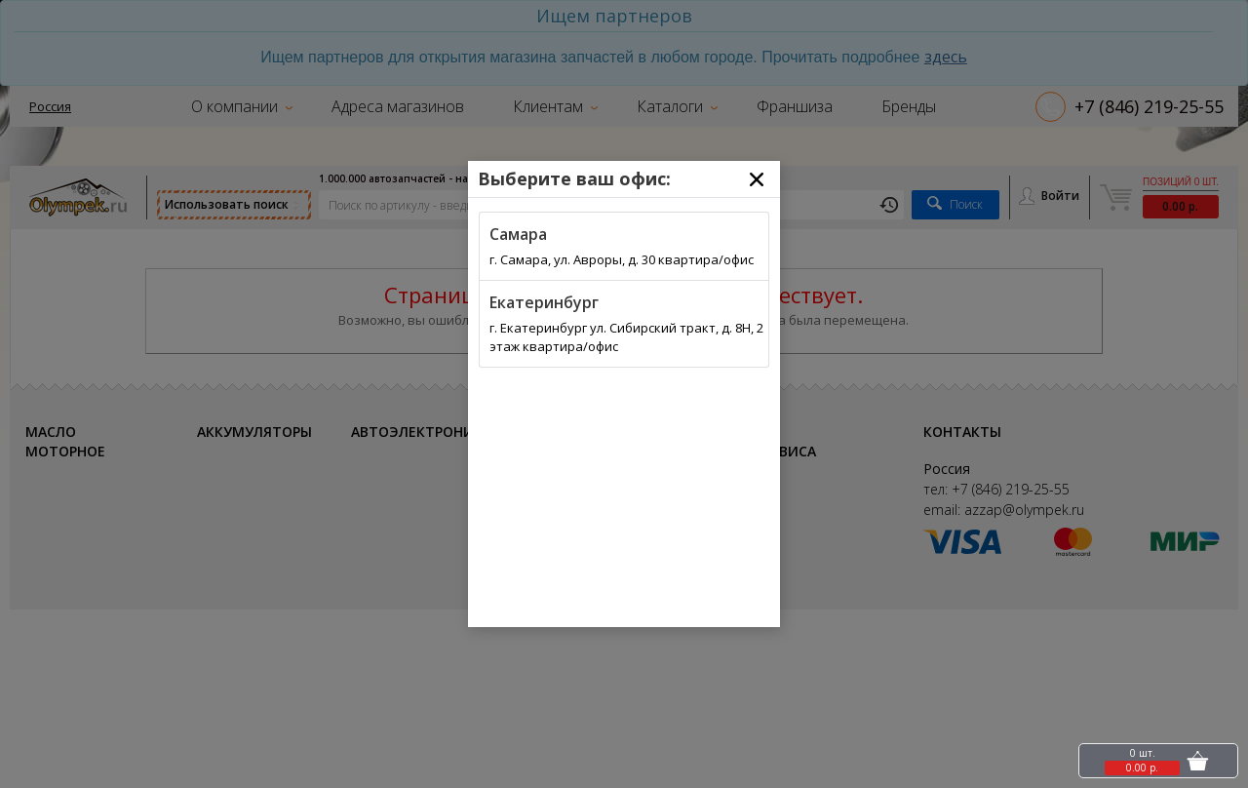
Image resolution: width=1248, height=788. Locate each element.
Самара (518, 234)
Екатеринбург (544, 302)
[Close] (756, 179)
